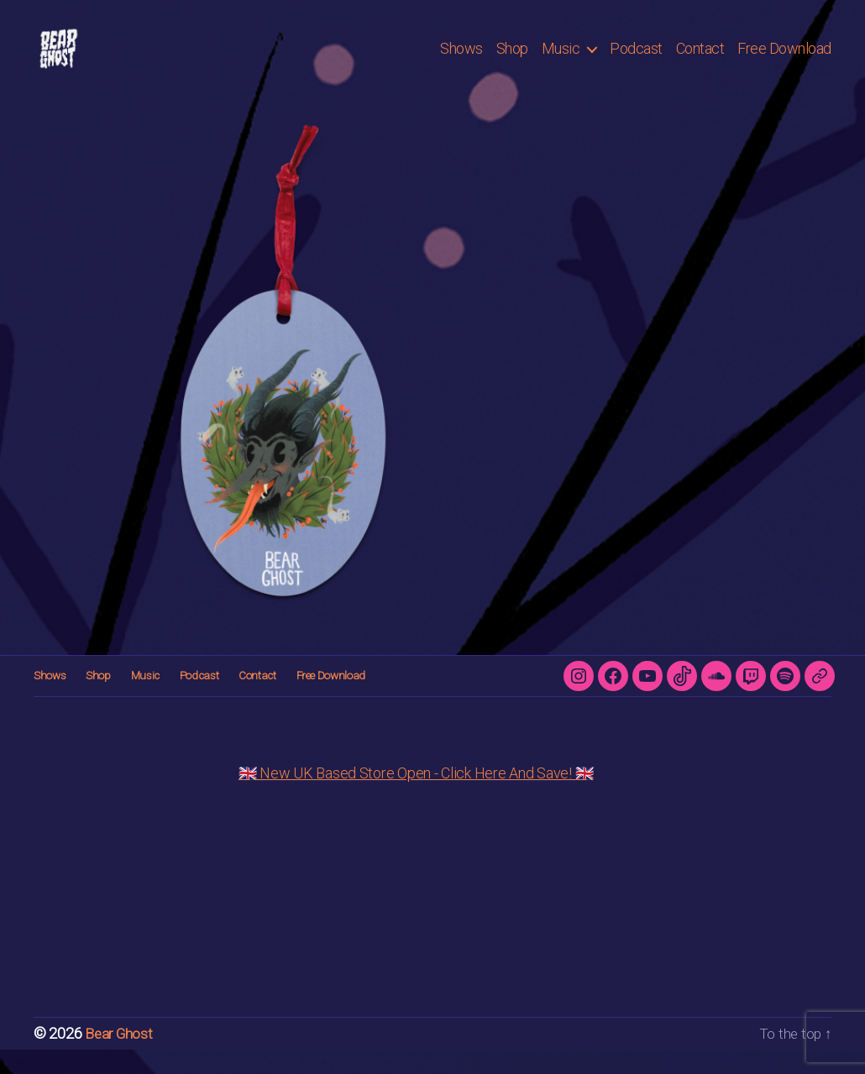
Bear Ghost (120, 1058)
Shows (461, 61)
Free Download (784, 61)
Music (561, 61)
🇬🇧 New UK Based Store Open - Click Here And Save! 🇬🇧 (416, 798)
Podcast (636, 61)
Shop (512, 61)
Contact (700, 61)
